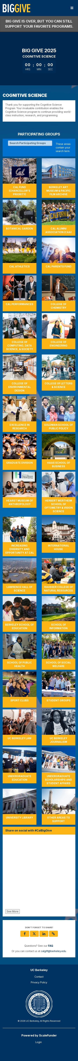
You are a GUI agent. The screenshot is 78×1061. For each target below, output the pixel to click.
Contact (39, 976)
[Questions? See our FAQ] (50, 946)
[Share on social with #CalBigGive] (39, 872)
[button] (53, 934)
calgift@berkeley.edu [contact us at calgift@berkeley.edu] (53, 951)
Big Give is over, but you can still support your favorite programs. (39, 24)
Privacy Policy (39, 982)
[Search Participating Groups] (30, 143)
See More (12, 911)
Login (38, 1042)
